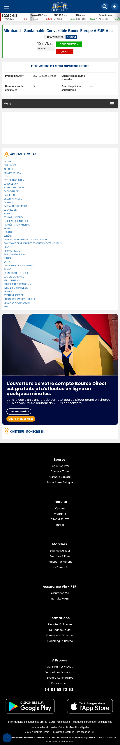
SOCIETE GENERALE (14, 277)
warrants (60, 514)
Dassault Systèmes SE (16, 206)
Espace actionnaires (60, 678)
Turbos (60, 525)
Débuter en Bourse (60, 624)
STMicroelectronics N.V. (18, 284)
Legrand (8, 232)
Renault (8, 258)
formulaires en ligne (60, 482)
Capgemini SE (11, 191)
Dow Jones (105, 15)
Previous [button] (32, 17)
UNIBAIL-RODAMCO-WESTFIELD (19, 299)
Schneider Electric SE (16, 273)
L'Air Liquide (10, 165)
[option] (41, 17)
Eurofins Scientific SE (16, 221)
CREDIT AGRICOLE (13, 198)
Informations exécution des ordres (27, 721)
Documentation (19, 411)
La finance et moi (60, 630)
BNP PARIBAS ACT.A (14, 180)
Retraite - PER (60, 598)
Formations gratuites (60, 635)
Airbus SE (9, 169)
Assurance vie (60, 593)
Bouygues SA (11, 184)
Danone (8, 202)
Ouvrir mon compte (20, 418)
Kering (7, 228)
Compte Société (60, 477)
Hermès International (16, 225)
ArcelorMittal (12, 172)
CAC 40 (9, 16)
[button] (104, 6)
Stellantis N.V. (12, 280)
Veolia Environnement (17, 303)
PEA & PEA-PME (60, 466)
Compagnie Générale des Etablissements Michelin (33, 243)
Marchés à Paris (60, 556)
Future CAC (37, 15)
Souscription (69, 44)
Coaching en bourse (60, 641)
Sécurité (63, 727)
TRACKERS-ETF (60, 519)
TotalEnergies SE (14, 295)
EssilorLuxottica (14, 217)
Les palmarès (60, 567)
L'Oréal (7, 236)
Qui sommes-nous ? (60, 666)
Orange (8, 247)
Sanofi (7, 269)
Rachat (65, 51)
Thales (8, 291)
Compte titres (60, 471)
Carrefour (10, 195)
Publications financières (60, 672)
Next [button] (118, 17)
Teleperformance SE (16, 288)
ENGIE (7, 213)
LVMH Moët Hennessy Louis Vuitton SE (25, 239)
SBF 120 (58, 15)
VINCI (6, 306)
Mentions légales (79, 727)
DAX (78, 15)
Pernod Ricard (12, 251)
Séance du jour (60, 550)
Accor (7, 161)
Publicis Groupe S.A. (15, 254)
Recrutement (60, 683)
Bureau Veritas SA (14, 187)
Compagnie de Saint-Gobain (19, 265)
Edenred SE (10, 210)
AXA (6, 176)
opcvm (60, 508)
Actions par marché (60, 562)
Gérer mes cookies (59, 721)
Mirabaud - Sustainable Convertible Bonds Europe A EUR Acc (57, 30)
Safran (8, 262)
